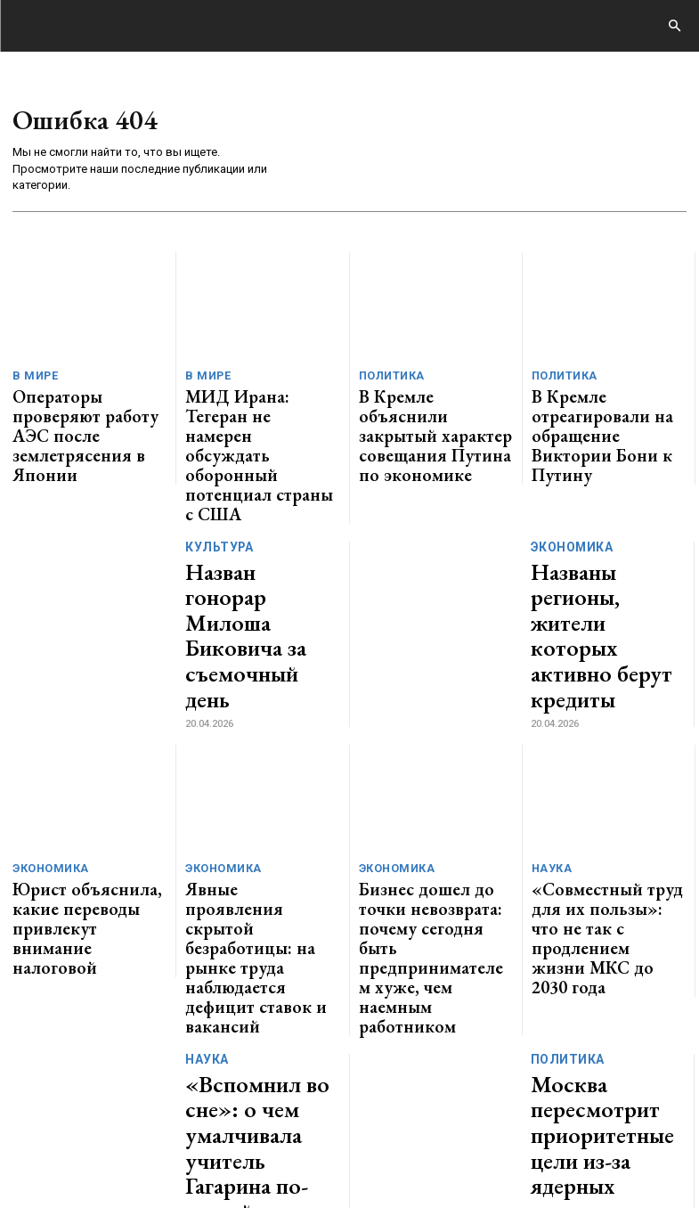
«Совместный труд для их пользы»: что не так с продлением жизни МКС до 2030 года (602, 750)
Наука (549, 715)
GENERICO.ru (137, 1100)
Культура (216, 480)
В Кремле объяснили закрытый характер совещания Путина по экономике (421, 413)
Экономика (570, 472)
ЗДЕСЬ (174, 1111)
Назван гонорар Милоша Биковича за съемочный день (255, 516)
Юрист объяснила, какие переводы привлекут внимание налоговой (81, 744)
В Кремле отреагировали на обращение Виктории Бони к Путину (601, 407)
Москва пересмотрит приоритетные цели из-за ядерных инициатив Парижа (607, 868)
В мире (32, 377)
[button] (674, 27)
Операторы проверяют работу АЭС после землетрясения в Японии (81, 407)
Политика (388, 377)
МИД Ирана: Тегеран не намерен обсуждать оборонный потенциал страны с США (254, 413)
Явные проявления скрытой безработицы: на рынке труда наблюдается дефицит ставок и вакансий (262, 750)
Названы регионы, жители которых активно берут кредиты (591, 516)
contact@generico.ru (361, 1111)
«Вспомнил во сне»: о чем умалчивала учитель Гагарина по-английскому (259, 868)
